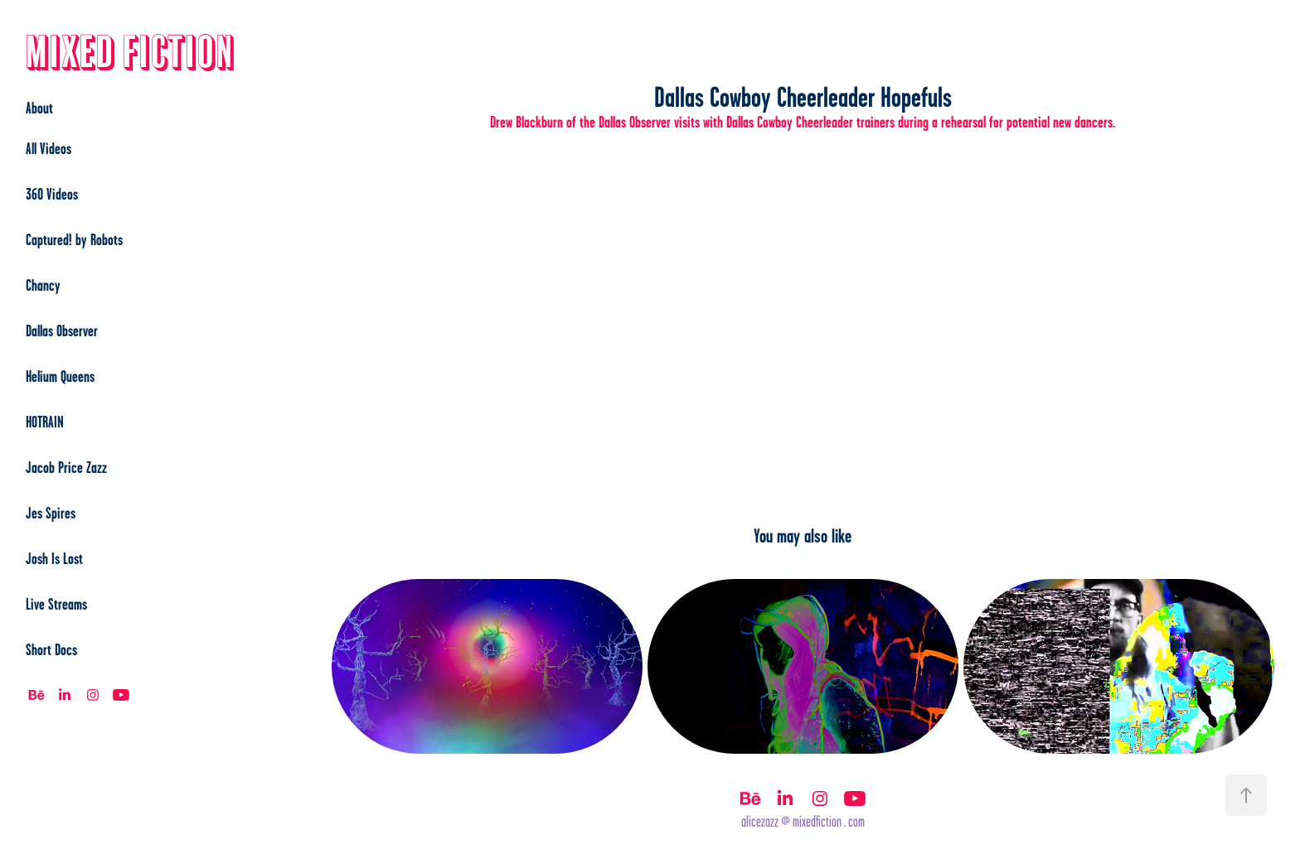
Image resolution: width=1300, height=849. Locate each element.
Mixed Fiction (130, 53)
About (39, 108)
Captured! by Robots (74, 239)
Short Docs (51, 649)
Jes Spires (50, 513)
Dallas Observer (62, 330)
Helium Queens (60, 376)
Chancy (43, 285)
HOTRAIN (45, 421)
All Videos (48, 148)
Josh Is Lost (54, 558)
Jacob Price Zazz (66, 467)
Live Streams (56, 604)
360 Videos (52, 194)
